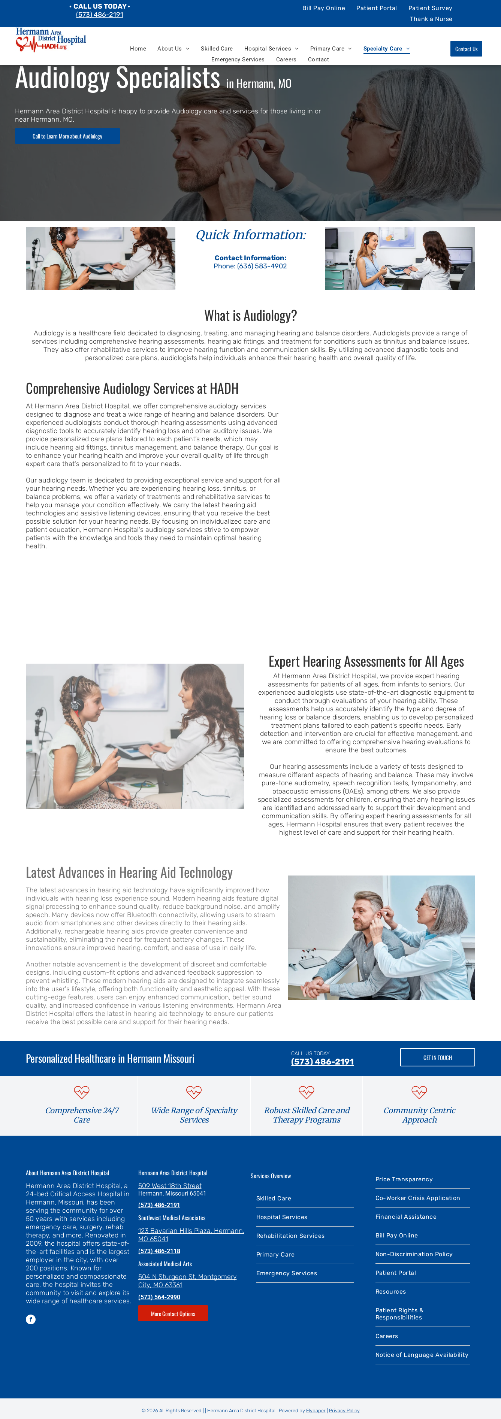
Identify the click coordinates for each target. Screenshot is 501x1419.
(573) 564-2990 (159, 1297)
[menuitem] (324, 7)
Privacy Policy (344, 1410)
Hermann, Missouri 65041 (172, 1193)
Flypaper (316, 1410)
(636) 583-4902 (262, 266)
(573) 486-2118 (159, 1251)
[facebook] (31, 1320)
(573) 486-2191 (99, 14)
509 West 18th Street (170, 1186)
